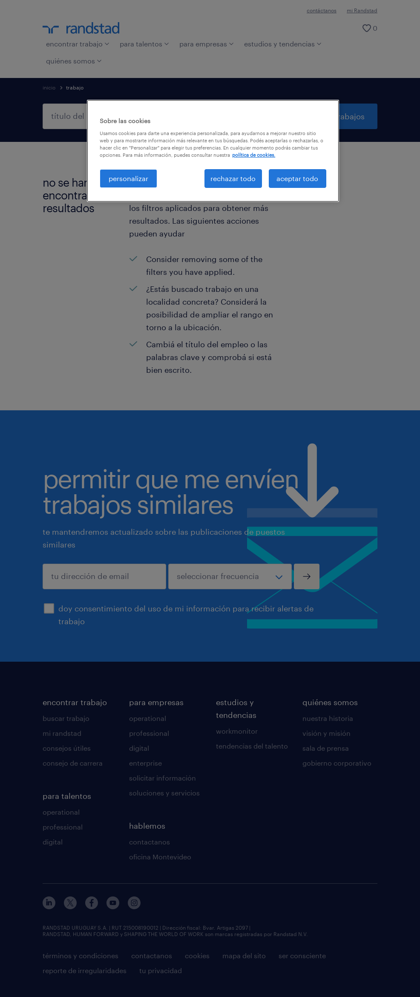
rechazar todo (233, 178)
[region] (213, 151)
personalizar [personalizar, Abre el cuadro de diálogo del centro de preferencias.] (128, 178)
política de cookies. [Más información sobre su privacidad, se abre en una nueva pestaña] (253, 155)
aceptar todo (297, 178)
